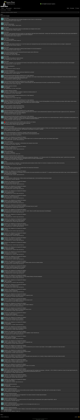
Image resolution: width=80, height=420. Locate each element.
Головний (19, 25)
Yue (4, 20)
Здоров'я (19, 88)
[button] (4, 8)
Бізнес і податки (21, 124)
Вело (18, 179)
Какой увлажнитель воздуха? (9, 126)
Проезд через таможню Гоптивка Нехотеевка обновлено (14, 105)
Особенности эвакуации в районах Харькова (9, 12)
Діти (19, 68)
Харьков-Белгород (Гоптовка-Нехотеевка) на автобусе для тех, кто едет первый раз (19, 75)
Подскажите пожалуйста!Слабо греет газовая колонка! (13, 155)
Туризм (20, 83)
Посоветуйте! (6, 176)
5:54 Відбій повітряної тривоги (48, 3)
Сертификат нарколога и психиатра (10, 90)
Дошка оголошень (17, 8)
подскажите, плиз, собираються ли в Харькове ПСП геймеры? (15, 137)
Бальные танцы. (7, 166)
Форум (2, 8)
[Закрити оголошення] (78, 12)
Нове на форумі (8, 8)
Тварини (20, 164)
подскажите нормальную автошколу (10, 384)
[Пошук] (77, 8)
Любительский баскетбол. (8, 141)
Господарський (20, 159)
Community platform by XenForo (40, 418)
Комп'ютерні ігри (21, 139)
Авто (20, 20)
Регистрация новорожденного (9, 66)
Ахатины (5, 161)
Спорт (19, 54)
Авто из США (6, 18)
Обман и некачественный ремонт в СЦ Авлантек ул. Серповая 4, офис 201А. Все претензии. (20, 132)
